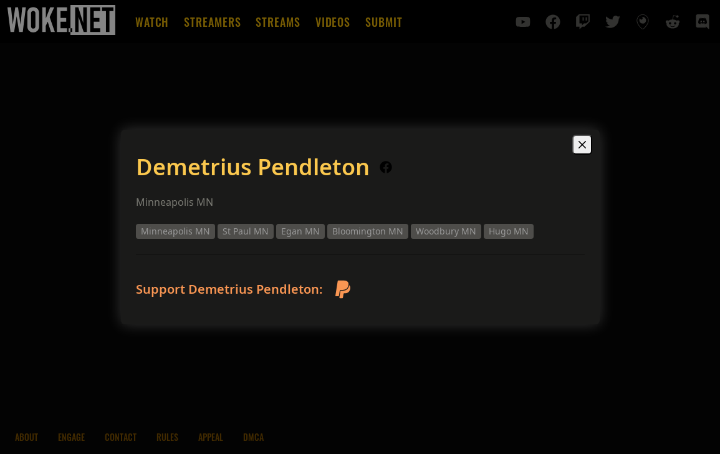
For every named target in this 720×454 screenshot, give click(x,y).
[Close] (582, 145)
